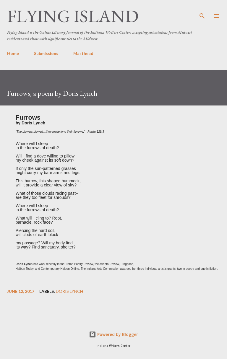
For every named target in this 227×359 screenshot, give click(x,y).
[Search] (202, 10)
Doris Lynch (69, 291)
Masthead (83, 53)
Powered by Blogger (113, 334)
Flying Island (73, 15)
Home (13, 53)
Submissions (46, 53)
